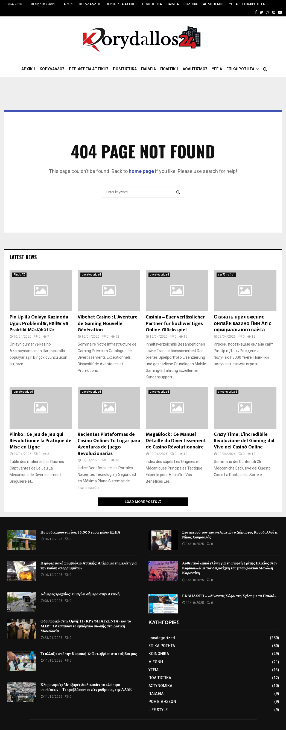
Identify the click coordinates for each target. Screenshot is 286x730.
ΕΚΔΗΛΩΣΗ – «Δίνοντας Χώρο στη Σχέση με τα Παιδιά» (229, 596)
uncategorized (91, 274)
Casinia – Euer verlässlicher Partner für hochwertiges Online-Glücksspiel (175, 323)
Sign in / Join (43, 4)
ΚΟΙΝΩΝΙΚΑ (158, 653)
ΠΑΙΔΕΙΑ (173, 4)
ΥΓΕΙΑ (233, 4)
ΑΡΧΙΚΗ (69, 4)
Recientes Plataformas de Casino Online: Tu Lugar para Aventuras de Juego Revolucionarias (109, 444)
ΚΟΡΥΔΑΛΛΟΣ (90, 4)
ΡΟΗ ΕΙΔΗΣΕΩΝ (162, 701)
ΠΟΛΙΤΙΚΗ (190, 4)
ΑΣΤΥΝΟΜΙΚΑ (160, 685)
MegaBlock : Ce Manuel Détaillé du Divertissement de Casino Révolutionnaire (176, 440)
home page (141, 171)
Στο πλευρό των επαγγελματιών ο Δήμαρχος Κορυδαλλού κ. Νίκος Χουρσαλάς (230, 534)
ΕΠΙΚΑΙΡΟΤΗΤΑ (253, 4)
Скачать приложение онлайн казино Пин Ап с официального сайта (243, 323)
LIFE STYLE (158, 710)
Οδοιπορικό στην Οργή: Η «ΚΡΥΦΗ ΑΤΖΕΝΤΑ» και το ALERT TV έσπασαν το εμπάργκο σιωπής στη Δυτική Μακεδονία (85, 626)
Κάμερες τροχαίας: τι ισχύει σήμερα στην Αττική (79, 594)
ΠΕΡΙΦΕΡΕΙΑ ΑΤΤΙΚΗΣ (122, 4)
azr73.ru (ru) (226, 274)
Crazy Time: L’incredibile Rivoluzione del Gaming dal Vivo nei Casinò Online (244, 440)
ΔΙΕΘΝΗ (155, 662)
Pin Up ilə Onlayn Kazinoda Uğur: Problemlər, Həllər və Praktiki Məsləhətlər (39, 323)
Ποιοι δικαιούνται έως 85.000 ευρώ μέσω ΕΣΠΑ (80, 532)
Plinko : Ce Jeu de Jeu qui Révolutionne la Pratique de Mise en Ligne (40, 440)
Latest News (23, 256)
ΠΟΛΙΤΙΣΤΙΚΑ (152, 4)
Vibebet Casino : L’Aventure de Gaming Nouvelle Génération (108, 323)
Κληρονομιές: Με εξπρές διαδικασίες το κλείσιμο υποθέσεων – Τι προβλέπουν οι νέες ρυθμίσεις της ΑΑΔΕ (86, 687)
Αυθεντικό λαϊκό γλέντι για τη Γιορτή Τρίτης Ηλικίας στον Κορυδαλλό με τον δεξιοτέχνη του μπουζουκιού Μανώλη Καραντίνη (229, 568)
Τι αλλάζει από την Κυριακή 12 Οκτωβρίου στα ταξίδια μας (88, 654)
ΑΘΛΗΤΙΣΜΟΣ (213, 4)
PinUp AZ (19, 274)
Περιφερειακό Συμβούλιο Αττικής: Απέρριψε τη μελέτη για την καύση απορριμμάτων (88, 565)
